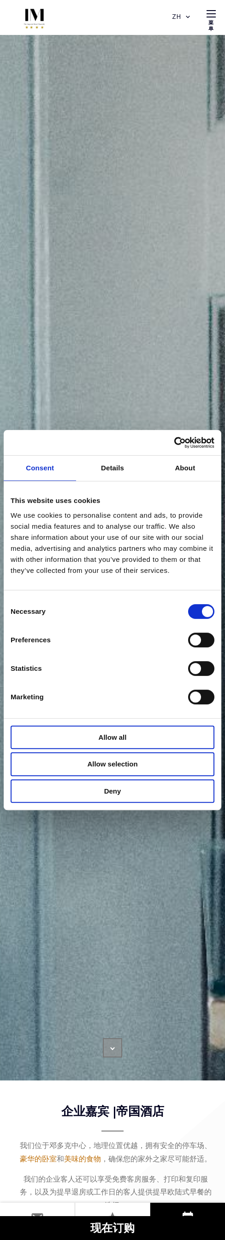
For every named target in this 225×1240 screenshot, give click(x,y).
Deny (112, 791)
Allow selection (112, 764)
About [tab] (185, 468)
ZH (182, 16)
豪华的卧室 (38, 1159)
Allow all (113, 737)
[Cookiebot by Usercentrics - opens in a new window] (174, 443)
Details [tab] (112, 468)
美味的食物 (82, 1159)
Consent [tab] (40, 468)
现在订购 (112, 1228)
